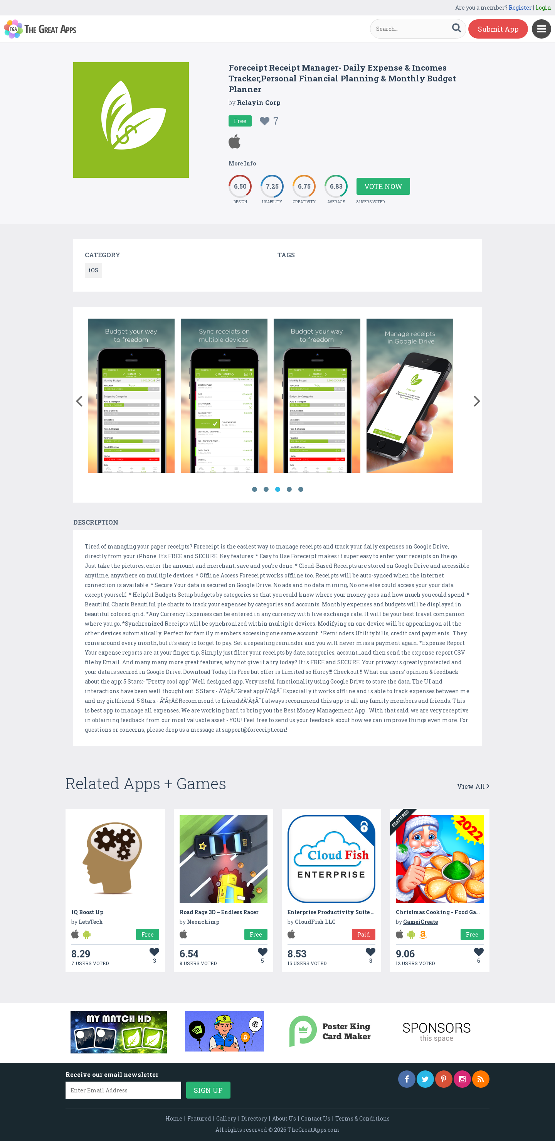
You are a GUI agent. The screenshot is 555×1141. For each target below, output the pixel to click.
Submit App (498, 29)
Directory (254, 1118)
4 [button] (289, 489)
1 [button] (254, 489)
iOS (93, 270)
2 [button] (266, 489)
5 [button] (300, 489)
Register (520, 7)
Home (173, 1118)
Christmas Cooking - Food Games (441, 912)
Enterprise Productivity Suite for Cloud (342, 912)
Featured (199, 1118)
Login (543, 7)
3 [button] (277, 489)
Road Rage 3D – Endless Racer (219, 912)
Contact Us (315, 1118)
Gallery (226, 1118)
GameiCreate (420, 921)
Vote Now (383, 186)
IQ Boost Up (87, 912)
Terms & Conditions (362, 1118)
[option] (131, 397)
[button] (79, 399)
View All (473, 786)
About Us (284, 1118)
